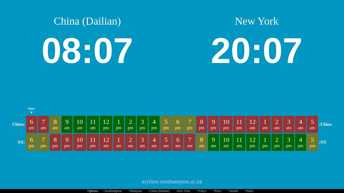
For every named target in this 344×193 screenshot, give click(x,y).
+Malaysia (135, 191)
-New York (183, 191)
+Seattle (233, 191)
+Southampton (112, 191)
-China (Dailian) (159, 191)
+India (249, 191)
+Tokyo (201, 191)
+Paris (217, 191)
